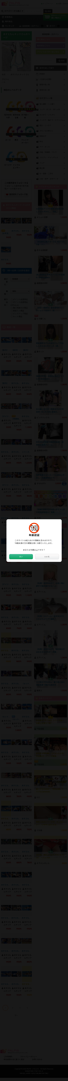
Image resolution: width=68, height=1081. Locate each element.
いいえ (47, 557)
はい (21, 557)
